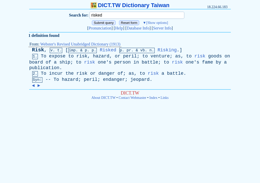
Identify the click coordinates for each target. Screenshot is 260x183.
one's (104, 62)
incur (56, 73)
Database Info (138, 28)
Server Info (162, 28)
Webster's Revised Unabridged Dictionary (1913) (80, 44)
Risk (38, 50)
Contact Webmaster (132, 98)
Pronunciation (100, 28)
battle (150, 62)
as (178, 56)
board (36, 62)
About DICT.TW (103, 98)
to (71, 56)
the (70, 73)
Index (153, 98)
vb (142, 50)
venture (160, 56)
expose (57, 56)
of (48, 62)
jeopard (140, 79)
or (117, 56)
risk (81, 56)
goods (215, 56)
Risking (167, 50)
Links (164, 98)
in (136, 62)
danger (107, 73)
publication (44, 67)
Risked (108, 50)
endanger (114, 79)
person (122, 62)
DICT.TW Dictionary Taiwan (130, 5)
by (218, 62)
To (43, 56)
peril (130, 56)
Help (119, 28)
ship (64, 62)
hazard (101, 56)
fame (207, 62)
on (227, 56)
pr (129, 50)
